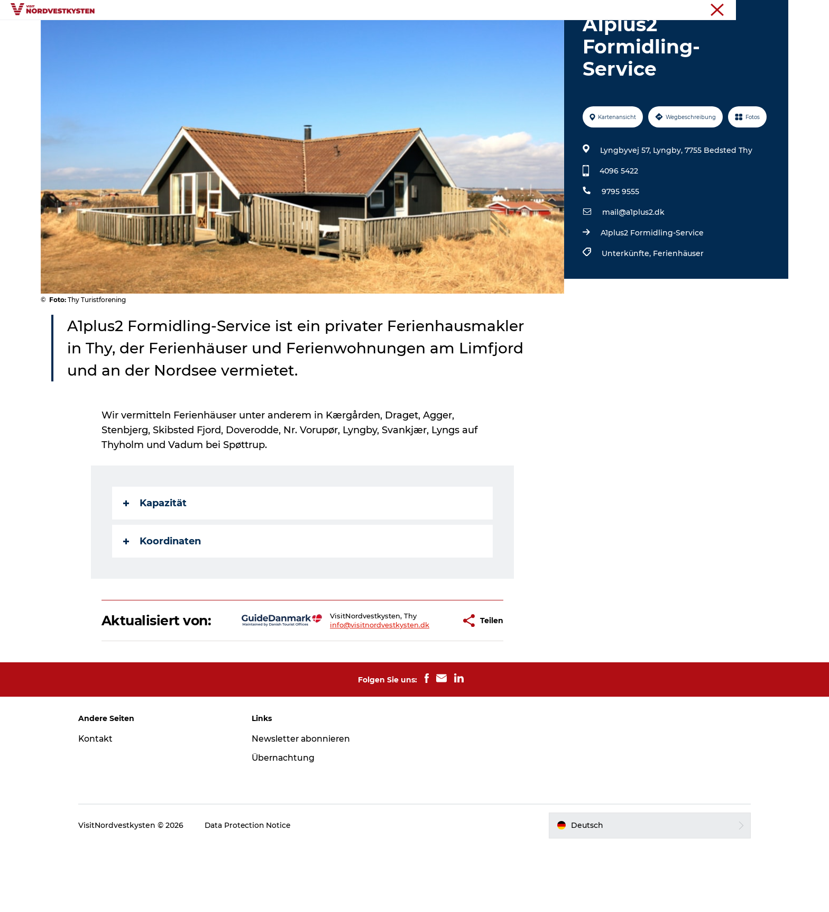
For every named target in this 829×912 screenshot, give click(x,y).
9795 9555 (620, 242)
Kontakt (104, 804)
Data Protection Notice (257, 891)
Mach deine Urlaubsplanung (527, 34)
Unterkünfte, (626, 303)
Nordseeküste (765, 10)
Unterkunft (433, 34)
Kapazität (155, 553)
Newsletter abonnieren (306, 804)
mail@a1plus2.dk (633, 262)
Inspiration (330, 34)
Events (381, 34)
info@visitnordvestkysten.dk (346, 683)
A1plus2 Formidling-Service (651, 283)
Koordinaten (162, 591)
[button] (421, 679)
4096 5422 (618, 221)
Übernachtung (288, 823)
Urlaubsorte (269, 34)
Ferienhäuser (677, 303)
